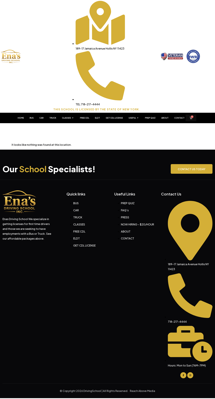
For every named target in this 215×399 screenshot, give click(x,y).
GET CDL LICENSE (114, 118)
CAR (41, 118)
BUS (32, 118)
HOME (21, 118)
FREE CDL (84, 118)
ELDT (97, 118)
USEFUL (134, 118)
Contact (179, 118)
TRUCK (52, 118)
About (165, 118)
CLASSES (68, 118)
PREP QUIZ (150, 118)
